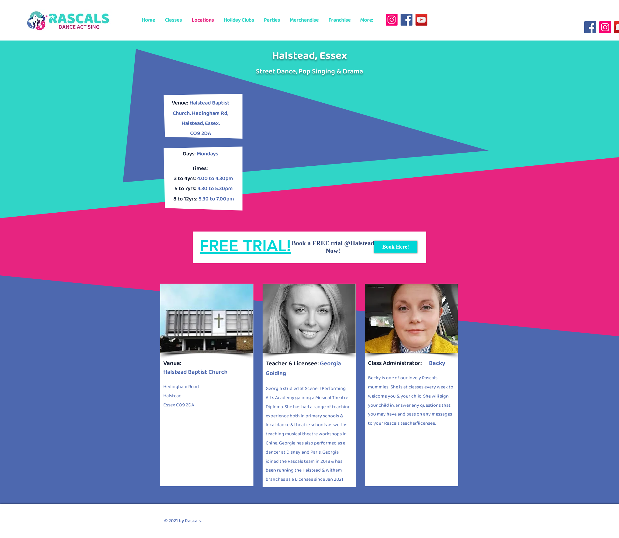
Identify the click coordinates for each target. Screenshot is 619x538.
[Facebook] (406, 20)
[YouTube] (421, 20)
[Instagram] (392, 20)
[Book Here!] (395, 247)
